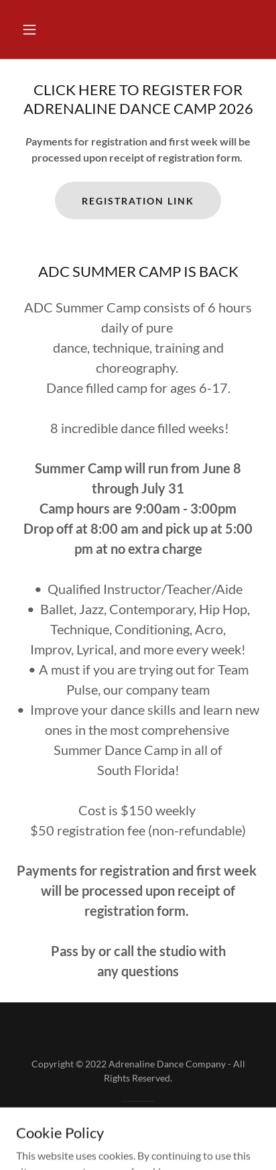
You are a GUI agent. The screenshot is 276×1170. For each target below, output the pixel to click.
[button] (29, 29)
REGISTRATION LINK (138, 201)
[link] (138, 1140)
